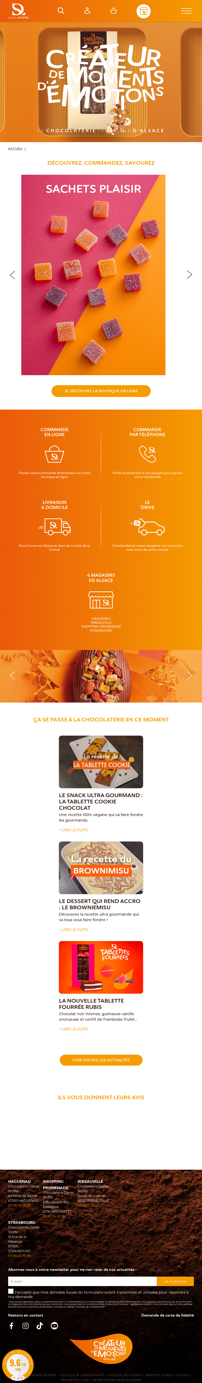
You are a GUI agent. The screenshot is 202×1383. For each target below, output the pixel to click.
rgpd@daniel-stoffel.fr (141, 1304)
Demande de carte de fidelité (167, 1315)
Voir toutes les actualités (101, 1060)
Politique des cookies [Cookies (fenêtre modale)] (125, 1375)
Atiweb (84, 1380)
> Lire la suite (73, 830)
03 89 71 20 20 (88, 1205)
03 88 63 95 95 (19, 1205)
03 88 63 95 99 (19, 1256)
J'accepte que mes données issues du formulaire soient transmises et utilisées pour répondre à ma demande (101, 1299)
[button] (189, 274)
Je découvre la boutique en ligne (101, 391)
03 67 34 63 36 (54, 1216)
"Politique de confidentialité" (90, 1307)
